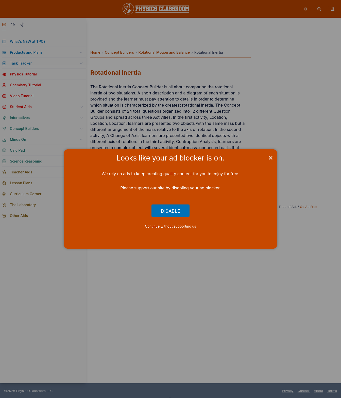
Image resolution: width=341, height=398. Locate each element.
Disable (170, 210)
